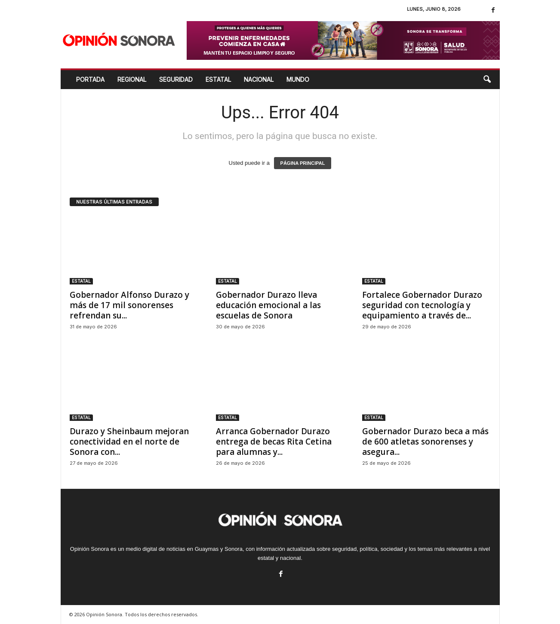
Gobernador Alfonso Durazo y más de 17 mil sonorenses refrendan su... (129, 305)
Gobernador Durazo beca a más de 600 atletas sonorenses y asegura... (425, 441)
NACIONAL (259, 79)
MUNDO (297, 79)
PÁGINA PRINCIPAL (302, 163)
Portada (90, 79)
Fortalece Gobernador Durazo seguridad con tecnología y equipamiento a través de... (422, 305)
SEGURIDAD (176, 79)
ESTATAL (218, 79)
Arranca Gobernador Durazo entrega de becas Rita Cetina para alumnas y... (274, 441)
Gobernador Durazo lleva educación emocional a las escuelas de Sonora (268, 305)
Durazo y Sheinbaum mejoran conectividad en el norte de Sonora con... (129, 441)
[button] (486, 79)
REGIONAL (131, 79)
